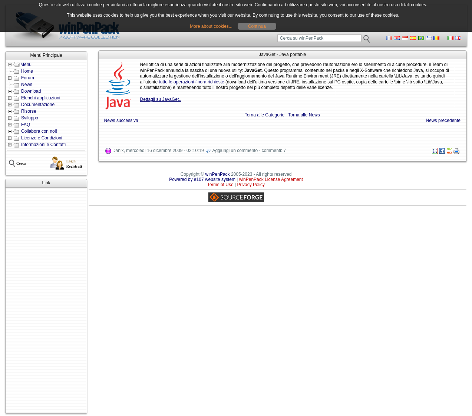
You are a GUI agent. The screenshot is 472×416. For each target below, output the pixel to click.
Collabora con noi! (39, 131)
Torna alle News (304, 115)
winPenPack (217, 174)
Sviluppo (29, 117)
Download (31, 91)
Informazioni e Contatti (43, 144)
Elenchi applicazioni (40, 97)
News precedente (443, 120)
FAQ (25, 124)
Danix (118, 150)
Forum (27, 77)
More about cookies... (211, 26)
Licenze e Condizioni (41, 138)
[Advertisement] (46, 300)
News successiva (121, 120)
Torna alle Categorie (264, 115)
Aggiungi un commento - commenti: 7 (249, 150)
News (26, 84)
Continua (257, 26)
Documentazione (38, 104)
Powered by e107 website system (202, 179)
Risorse (28, 111)
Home (27, 71)
